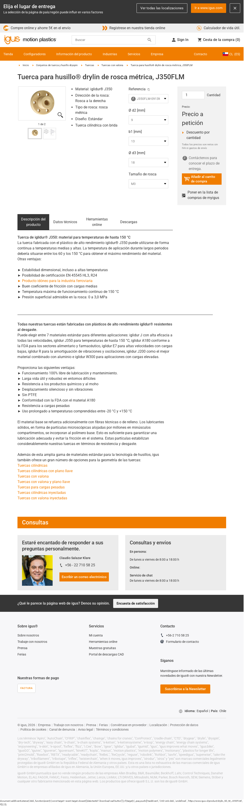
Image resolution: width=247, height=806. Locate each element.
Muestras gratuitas (102, 648)
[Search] (149, 40)
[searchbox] (114, 39)
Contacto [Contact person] (200, 54)
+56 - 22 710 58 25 (80, 565)
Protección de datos (184, 725)
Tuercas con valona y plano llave (43, 482)
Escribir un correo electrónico (84, 577)
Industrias (110, 54)
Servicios (134, 54)
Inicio (26, 65)
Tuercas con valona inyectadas (42, 498)
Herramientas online (97, 222)
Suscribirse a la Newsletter (185, 689)
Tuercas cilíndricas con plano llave (45, 471)
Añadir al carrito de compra (199, 179)
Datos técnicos (65, 222)
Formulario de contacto (179, 642)
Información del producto (74, 54)
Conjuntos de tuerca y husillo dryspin (57, 65)
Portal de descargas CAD (106, 654)
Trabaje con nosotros (32, 641)
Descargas (128, 222)
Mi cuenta (96, 635)
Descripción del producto (33, 222)
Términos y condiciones (112, 729)
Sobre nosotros (28, 635)
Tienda (8, 54)
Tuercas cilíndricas (32, 465)
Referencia (137, 89)
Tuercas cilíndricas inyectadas (41, 492)
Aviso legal (85, 729)
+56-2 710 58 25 (174, 636)
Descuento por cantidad (199, 135)
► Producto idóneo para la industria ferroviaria (55, 281)
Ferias (21, 654)
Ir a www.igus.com (209, 8)
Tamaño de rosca (143, 174)
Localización (158, 725)
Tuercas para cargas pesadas (41, 487)
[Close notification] (235, 8)
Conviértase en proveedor (129, 725)
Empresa (157, 54)
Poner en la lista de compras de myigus (200, 195)
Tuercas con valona (112, 65)
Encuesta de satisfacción (136, 603)
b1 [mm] (135, 131)
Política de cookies (33, 729)
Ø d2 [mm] (137, 110)
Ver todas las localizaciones (161, 8)
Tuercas (89, 65)
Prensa (22, 648)
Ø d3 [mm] (137, 153)
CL (231, 54)
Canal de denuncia (62, 729)
